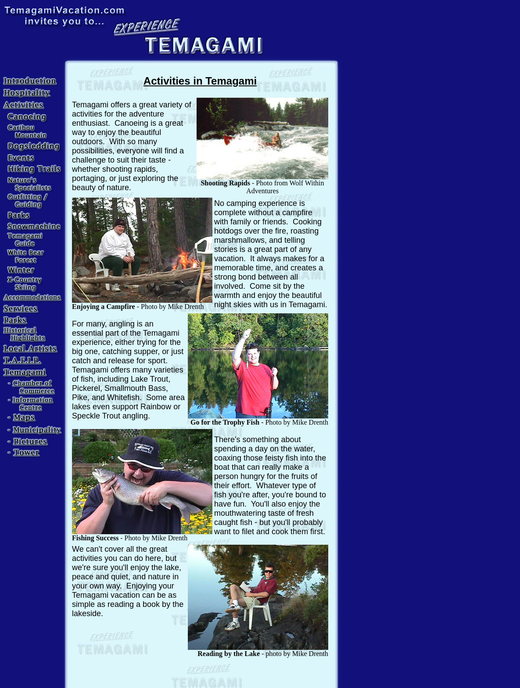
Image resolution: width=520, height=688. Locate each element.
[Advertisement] (200, 673)
